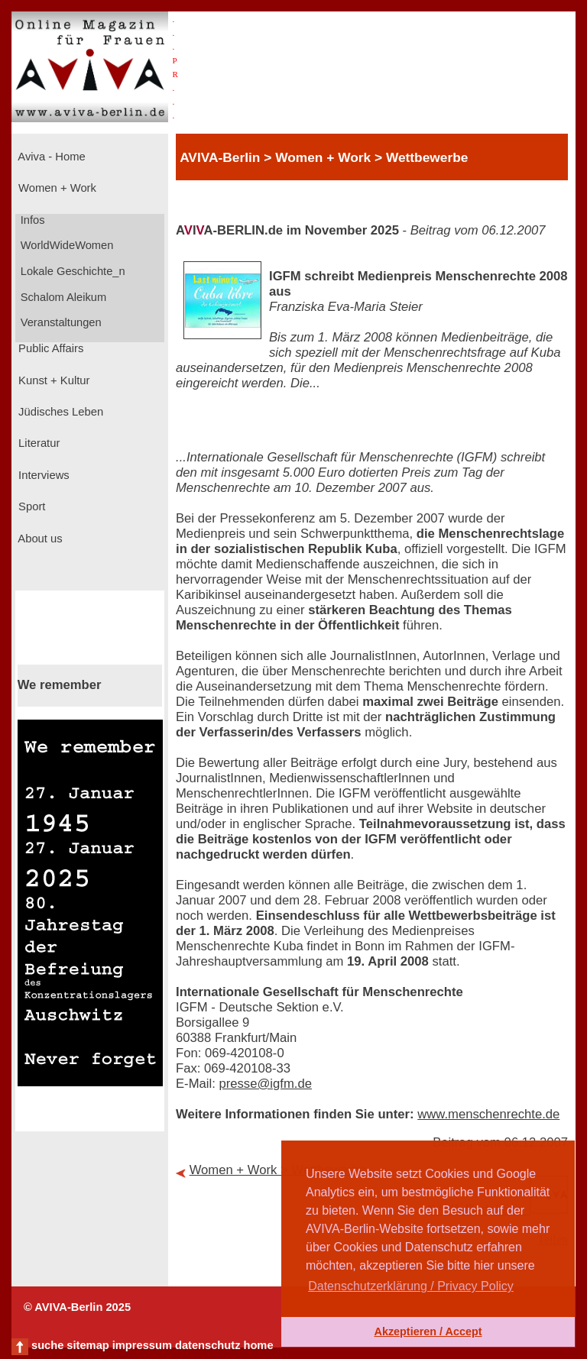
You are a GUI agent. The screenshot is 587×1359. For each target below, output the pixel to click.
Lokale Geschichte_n (71, 271)
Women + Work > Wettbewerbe (278, 1170)
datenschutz (208, 1345)
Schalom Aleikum (62, 297)
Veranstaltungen (60, 322)
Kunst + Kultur (52, 380)
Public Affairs (49, 348)
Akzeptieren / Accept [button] (428, 1331)
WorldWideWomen (66, 245)
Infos (31, 220)
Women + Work (55, 188)
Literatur (37, 443)
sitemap (87, 1345)
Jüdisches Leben (59, 412)
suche (47, 1345)
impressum (142, 1345)
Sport (30, 506)
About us (39, 538)
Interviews (42, 475)
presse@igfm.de (265, 1083)
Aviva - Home (50, 156)
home (258, 1345)
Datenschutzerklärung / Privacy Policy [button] (411, 1286)
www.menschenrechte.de (488, 1114)
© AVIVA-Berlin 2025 (77, 1307)
